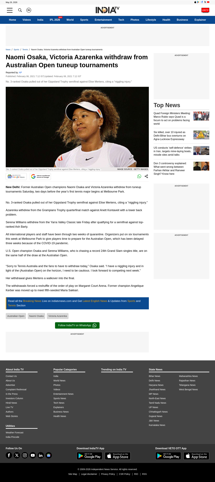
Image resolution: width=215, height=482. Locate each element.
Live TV (9, 407)
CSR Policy (124, 474)
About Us (10, 380)
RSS (144, 474)
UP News (153, 407)
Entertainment (103, 19)
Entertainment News (63, 394)
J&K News (154, 420)
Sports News (59, 398)
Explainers (58, 407)
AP (20, 72)
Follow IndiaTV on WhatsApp (77, 325)
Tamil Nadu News (157, 403)
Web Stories (12, 416)
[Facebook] (9, 455)
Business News (61, 411)
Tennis (25, 49)
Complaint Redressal (16, 389)
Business (182, 19)
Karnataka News (157, 425)
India (40, 19)
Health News (59, 416)
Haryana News (156, 385)
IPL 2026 (55, 19)
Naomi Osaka (36, 316)
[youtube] (33, 455)
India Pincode (12, 437)
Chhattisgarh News (158, 411)
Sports (84, 19)
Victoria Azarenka (57, 316)
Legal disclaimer (89, 474)
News (8, 49)
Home (12, 19)
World (70, 19)
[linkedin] (41, 455)
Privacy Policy (108, 474)
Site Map (72, 474)
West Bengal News (188, 389)
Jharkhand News (157, 389)
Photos (135, 19)
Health (166, 19)
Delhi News (154, 380)
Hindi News (11, 403)
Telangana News (187, 385)
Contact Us (11, 376)
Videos (27, 19)
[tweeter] (17, 455)
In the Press (12, 394)
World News (59, 380)
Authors (9, 411)
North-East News (157, 398)
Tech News (58, 403)
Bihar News (154, 376)
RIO (136, 474)
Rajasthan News (187, 380)
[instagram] (25, 455)
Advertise (10, 385)
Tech (121, 19)
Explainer (200, 19)
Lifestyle (151, 19)
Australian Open (15, 316)
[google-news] (48, 455)
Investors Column (14, 398)
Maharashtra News (188, 376)
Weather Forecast (14, 432)
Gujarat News (155, 416)
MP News (153, 394)
